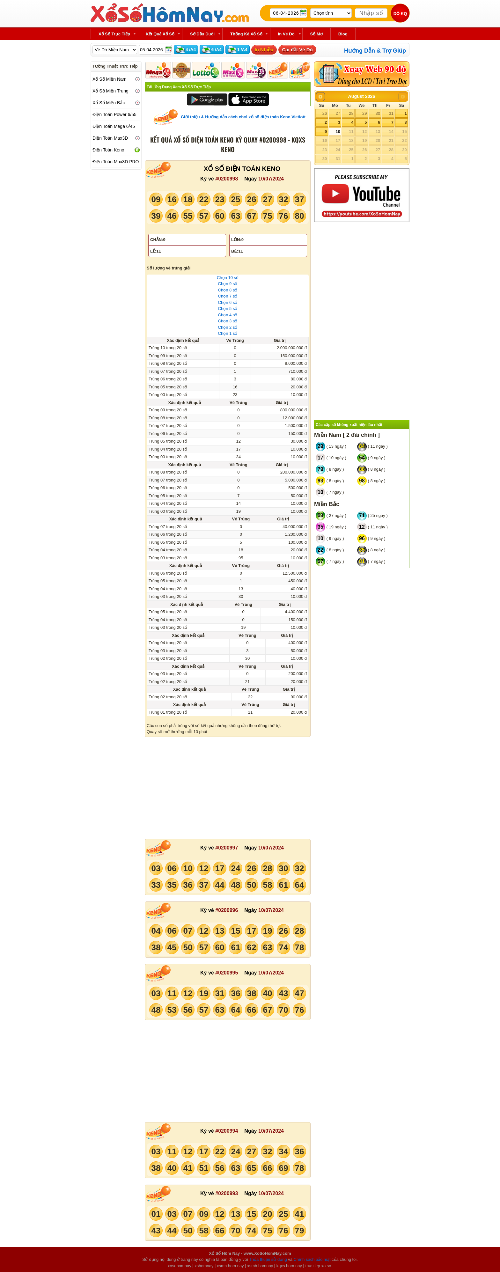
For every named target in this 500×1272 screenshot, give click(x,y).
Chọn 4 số (228, 314)
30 (378, 113)
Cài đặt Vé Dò (297, 49)
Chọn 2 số (228, 327)
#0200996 (226, 910)
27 (337, 113)
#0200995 (226, 972)
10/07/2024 (271, 178)
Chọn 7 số (228, 296)
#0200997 (226, 847)
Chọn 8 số (228, 290)
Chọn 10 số (228, 277)
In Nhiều (264, 49)
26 (324, 113)
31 (391, 113)
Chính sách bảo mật (312, 1259)
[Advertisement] (228, 788)
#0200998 (226, 178)
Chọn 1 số (228, 333)
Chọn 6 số (228, 302)
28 (351, 113)
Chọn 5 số (228, 308)
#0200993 (226, 1193)
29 (364, 113)
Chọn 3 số (228, 321)
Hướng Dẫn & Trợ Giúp (375, 51)
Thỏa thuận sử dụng (268, 1259)
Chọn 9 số (228, 283)
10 (337, 131)
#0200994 (226, 1131)
